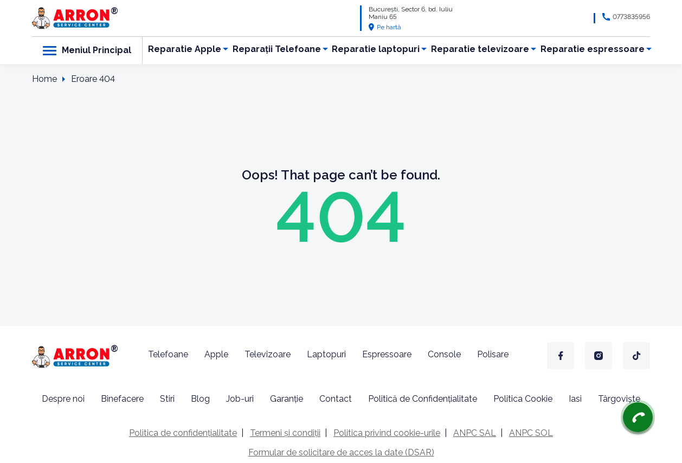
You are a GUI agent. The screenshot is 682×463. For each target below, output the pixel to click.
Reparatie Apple (184, 49)
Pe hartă (385, 27)
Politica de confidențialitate (183, 433)
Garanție (286, 399)
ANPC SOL (531, 433)
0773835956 (631, 17)
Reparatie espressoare (593, 49)
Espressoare (386, 354)
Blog (200, 399)
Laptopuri (326, 354)
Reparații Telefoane (277, 49)
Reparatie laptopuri (376, 49)
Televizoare (268, 354)
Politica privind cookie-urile (386, 433)
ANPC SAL (474, 433)
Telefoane (168, 354)
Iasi (575, 399)
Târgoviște (619, 399)
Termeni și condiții (285, 433)
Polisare (493, 354)
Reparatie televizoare (480, 49)
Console (444, 354)
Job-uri (240, 399)
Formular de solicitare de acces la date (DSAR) (341, 452)
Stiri (167, 399)
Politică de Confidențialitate (422, 399)
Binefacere (122, 399)
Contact (335, 399)
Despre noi (63, 399)
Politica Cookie (522, 399)
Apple (216, 354)
